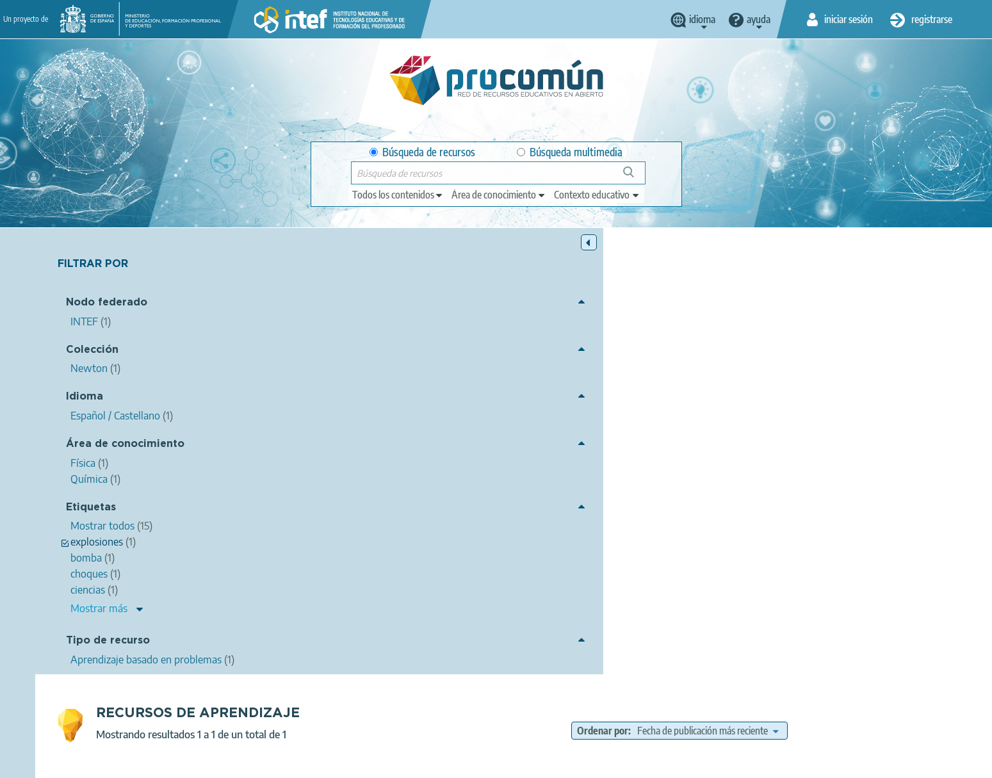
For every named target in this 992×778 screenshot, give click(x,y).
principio (694, 418)
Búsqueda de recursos (422, 152)
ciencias (469, 402)
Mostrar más (98, 610)
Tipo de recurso (108, 642)
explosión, (921, 418)
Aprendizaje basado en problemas (582, 468)
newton (499, 418)
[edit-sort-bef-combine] (804, 284)
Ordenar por (699, 284)
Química (594, 450)
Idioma (84, 398)
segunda (626, 418)
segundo (544, 418)
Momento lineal (328, 337)
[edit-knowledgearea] (499, 194)
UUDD (688, 432)
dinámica (803, 418)
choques (789, 402)
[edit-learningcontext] (597, 194)
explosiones (468, 432)
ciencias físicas (626, 402)
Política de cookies (464, 762)
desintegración (861, 418)
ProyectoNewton (629, 432)
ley (660, 418)
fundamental (749, 418)
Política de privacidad (369, 762)
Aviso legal (288, 762)
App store (418, 712)
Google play (528, 712)
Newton (515, 486)
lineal (828, 402)
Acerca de (230, 762)
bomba (516, 432)
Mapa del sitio (614, 762)
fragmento (563, 432)
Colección (92, 351)
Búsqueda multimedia (569, 152)
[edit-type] (398, 194)
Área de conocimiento (125, 445)
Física (555, 450)
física (675, 402)
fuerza (585, 418)
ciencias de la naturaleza (541, 402)
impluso (915, 402)
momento (869, 402)
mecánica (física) (729, 402)
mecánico (453, 418)
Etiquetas (91, 509)
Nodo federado (106, 304)
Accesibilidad (543, 762)
